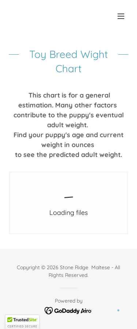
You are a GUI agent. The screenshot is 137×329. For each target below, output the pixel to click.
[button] (121, 16)
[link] (68, 203)
